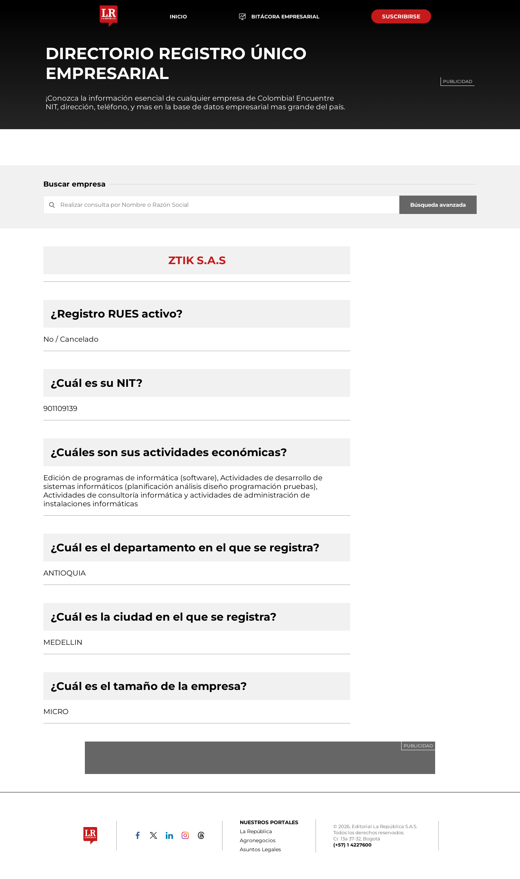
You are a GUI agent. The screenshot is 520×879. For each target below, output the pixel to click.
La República (256, 831)
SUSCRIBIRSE (401, 16)
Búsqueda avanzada (438, 204)
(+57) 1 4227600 (352, 845)
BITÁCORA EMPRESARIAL (279, 16)
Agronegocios (258, 840)
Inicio (178, 16)
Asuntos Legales (260, 849)
